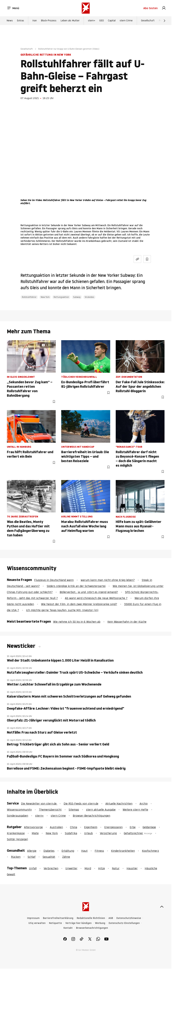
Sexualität (49, 856)
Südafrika (71, 833)
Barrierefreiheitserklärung (58, 918)
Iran (34, 20)
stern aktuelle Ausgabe (101, 809)
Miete (35, 833)
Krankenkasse (16, 833)
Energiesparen (113, 827)
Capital (112, 20)
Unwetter (71, 868)
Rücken (16, 856)
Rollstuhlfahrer (29, 297)
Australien (56, 827)
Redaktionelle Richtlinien (91, 918)
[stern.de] (86, 8)
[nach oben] (162, 906)
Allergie (31, 850)
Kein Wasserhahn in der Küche (126, 621)
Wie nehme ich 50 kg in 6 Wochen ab (76, 621)
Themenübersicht (50, 809)
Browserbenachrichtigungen (92, 927)
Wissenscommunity (19, 809)
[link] (163, 8)
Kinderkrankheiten (123, 850)
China (73, 827)
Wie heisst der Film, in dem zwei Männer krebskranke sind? (79, 604)
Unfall (33, 868)
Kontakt (68, 927)
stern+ (91, 20)
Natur (116, 868)
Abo (150, 8)
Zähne (66, 856)
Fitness (99, 850)
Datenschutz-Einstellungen (124, 923)
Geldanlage (149, 827)
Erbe (133, 827)
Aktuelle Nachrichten (118, 803)
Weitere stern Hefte (135, 809)
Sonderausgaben (17, 815)
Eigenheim (90, 827)
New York (45, 297)
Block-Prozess (48, 20)
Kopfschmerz (150, 850)
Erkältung (68, 850)
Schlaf (32, 856)
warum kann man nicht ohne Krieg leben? (108, 580)
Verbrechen (51, 868)
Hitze (101, 868)
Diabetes (48, 850)
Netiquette (55, 923)
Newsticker (22, 645)
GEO (101, 20)
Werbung (100, 923)
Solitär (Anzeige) (17, 839)
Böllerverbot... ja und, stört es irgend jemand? (89, 592)
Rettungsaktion (61, 297)
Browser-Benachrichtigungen (91, 815)
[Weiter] (164, 21)
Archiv (144, 803)
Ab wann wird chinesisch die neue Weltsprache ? (96, 598)
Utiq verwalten (37, 923)
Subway (77, 297)
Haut (84, 850)
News (10, 20)
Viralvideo (89, 297)
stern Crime (126, 20)
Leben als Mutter (70, 20)
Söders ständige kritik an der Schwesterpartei (76, 586)
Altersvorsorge (33, 827)
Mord (87, 868)
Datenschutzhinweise (128, 918)
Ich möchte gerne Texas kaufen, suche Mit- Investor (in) (62, 610)
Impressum (33, 918)
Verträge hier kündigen (78, 923)
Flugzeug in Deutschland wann (54, 580)
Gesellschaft (148, 20)
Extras (20, 20)
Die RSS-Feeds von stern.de (81, 803)
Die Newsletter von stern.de (39, 803)
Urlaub (88, 833)
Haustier (132, 868)
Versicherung (108, 833)
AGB (110, 918)
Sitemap (74, 809)
